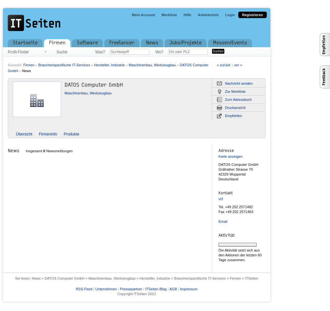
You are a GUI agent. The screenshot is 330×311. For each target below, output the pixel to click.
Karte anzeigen (230, 156)
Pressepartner (131, 289)
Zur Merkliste (235, 91)
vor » (238, 65)
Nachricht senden (239, 83)
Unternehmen (106, 289)
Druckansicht (235, 108)
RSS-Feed (84, 289)
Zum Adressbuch (238, 100)
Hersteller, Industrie (109, 65)
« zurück (223, 65)
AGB (173, 289)
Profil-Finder (18, 52)
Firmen (28, 65)
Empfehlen (233, 116)
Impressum (188, 289)
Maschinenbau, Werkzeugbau (152, 65)
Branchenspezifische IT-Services (64, 65)
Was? (100, 52)
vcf (220, 199)
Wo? (159, 52)
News (26, 71)
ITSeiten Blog (156, 289)
